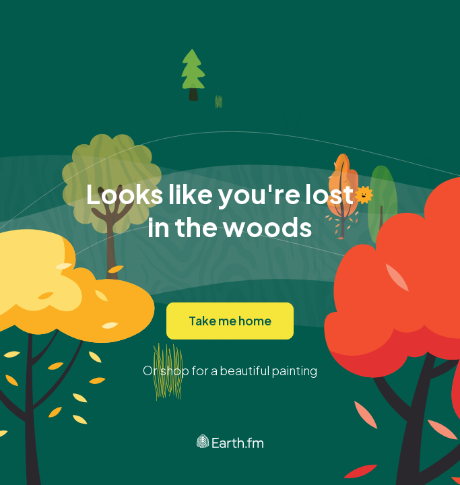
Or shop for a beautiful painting (230, 370)
